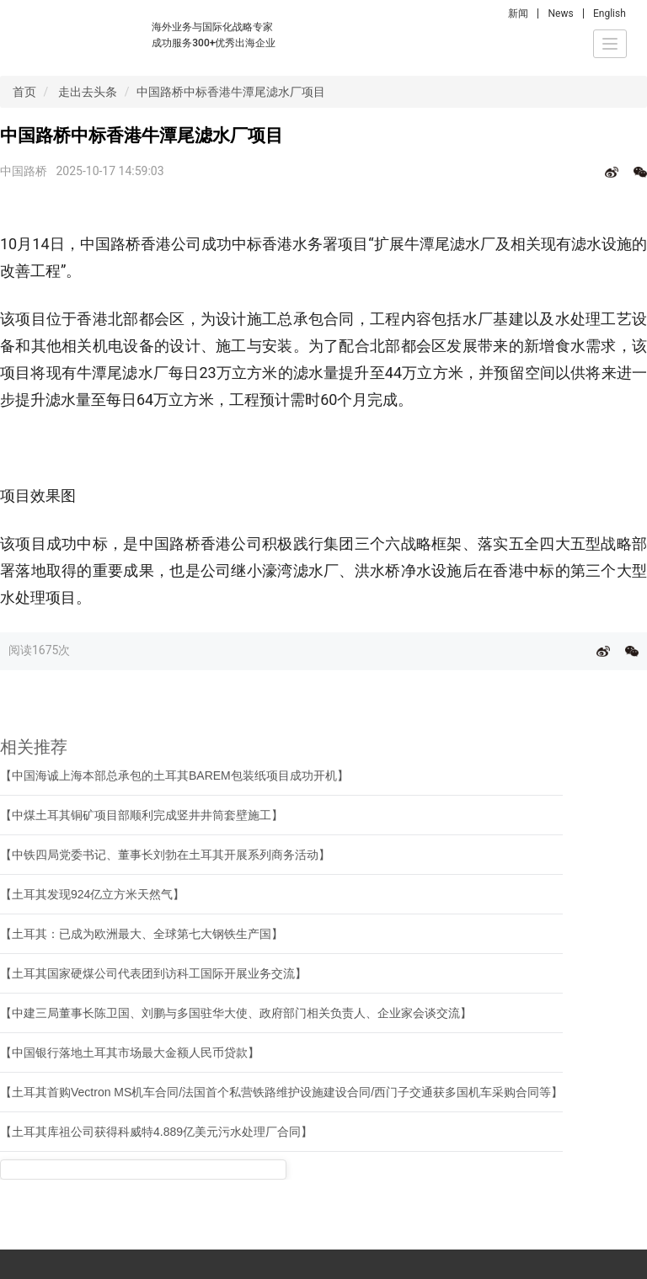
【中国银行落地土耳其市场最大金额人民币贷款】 (129, 1052)
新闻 (518, 13)
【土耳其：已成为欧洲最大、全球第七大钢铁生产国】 (141, 934)
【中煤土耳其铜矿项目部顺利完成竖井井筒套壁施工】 (141, 815)
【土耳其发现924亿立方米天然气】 (92, 894)
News (560, 13)
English (609, 13)
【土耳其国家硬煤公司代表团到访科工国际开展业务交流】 (153, 973)
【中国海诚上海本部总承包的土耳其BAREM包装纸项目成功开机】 (174, 775)
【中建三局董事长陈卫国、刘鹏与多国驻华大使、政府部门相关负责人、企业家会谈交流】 (236, 1013)
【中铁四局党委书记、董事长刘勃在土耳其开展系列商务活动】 (165, 854)
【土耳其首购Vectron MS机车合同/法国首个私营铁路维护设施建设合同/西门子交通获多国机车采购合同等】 (281, 1092)
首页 (24, 92)
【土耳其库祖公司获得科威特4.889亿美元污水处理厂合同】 (156, 1131)
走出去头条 (87, 92)
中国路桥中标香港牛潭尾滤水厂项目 (230, 92)
